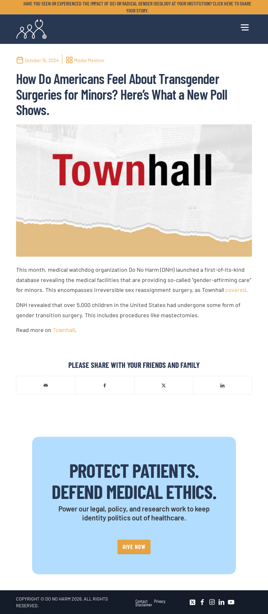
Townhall (64, 329)
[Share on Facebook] (104, 385)
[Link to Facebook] (202, 602)
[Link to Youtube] (231, 602)
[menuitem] (135, 7)
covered (235, 289)
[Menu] (245, 26)
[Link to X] (192, 602)
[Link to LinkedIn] (221, 602)
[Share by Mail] (45, 385)
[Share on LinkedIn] (222, 385)
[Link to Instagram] (212, 602)
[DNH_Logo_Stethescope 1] (31, 29)
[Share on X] (163, 385)
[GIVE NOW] (134, 547)
